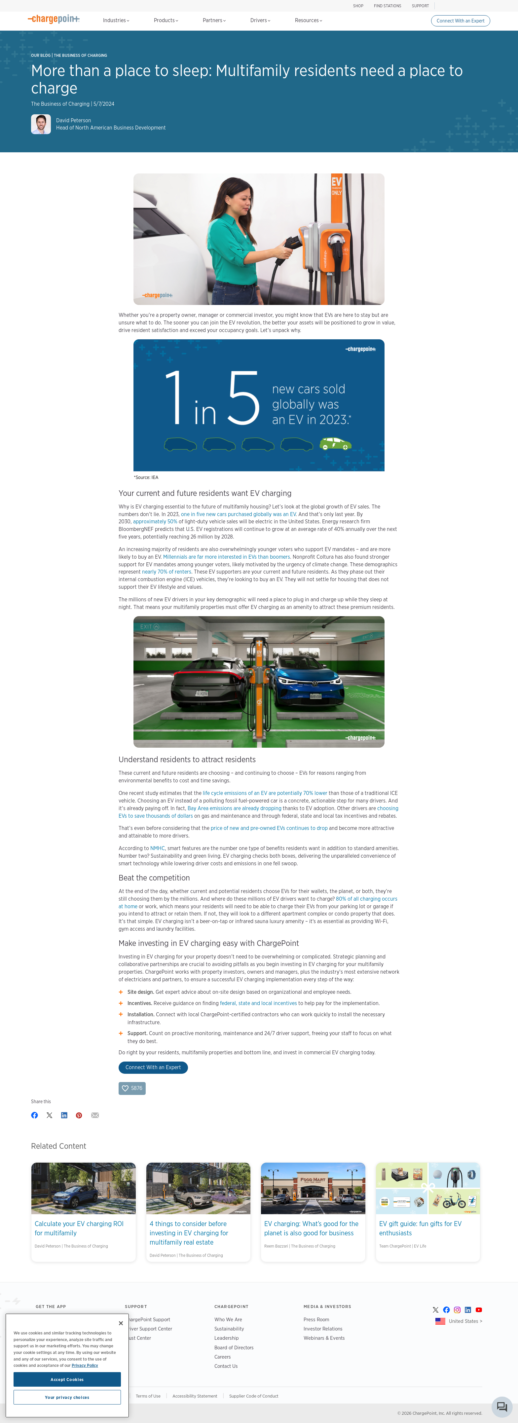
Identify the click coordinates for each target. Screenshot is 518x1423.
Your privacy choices (67, 1397)
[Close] (121, 1323)
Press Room (316, 1319)
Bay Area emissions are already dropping (234, 808)
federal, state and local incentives (258, 1003)
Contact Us (226, 1366)
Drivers (260, 20)
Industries (116, 20)
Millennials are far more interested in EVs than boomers (226, 557)
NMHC (157, 848)
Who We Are (228, 1319)
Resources (308, 20)
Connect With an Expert (461, 20)
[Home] (54, 19)
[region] (67, 1365)
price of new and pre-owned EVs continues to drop (269, 828)
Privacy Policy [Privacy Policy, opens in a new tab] (85, 1365)
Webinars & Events (324, 1338)
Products (166, 20)
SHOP (358, 5)
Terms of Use (148, 1396)
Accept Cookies (67, 1379)
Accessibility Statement (194, 1396)
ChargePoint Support (147, 1319)
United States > (465, 1321)
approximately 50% (155, 521)
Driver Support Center (148, 1329)
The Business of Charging (80, 55)
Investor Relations (323, 1329)
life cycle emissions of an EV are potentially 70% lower (264, 793)
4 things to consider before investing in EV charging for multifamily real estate (189, 1233)
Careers (222, 1357)
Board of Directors (234, 1347)
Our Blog (41, 55)
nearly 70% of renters (166, 572)
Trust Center (138, 1338)
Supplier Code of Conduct (253, 1396)
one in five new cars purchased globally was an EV (238, 514)
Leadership (226, 1338)
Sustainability (229, 1329)
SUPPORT (420, 5)
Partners (214, 20)
